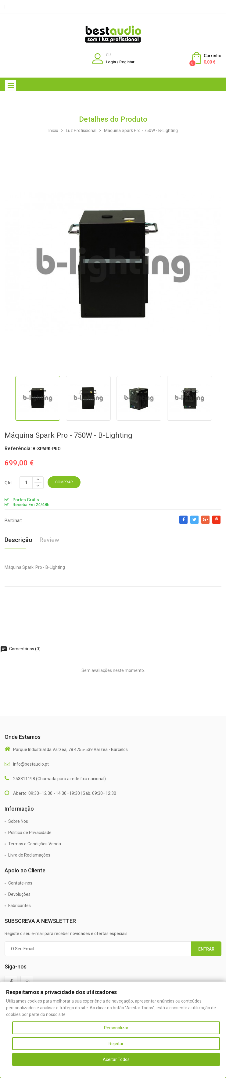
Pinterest (216, 522)
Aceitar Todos (116, 1059)
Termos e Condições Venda (34, 843)
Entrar (206, 949)
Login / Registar (120, 62)
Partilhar (183, 522)
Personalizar (116, 1027)
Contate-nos (20, 883)
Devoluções (19, 894)
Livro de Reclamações (29, 855)
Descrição (18, 540)
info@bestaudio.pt (31, 764)
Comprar (64, 482)
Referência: (18, 448)
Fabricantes (19, 905)
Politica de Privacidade (30, 832)
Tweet (194, 522)
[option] (37, 398)
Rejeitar (116, 1043)
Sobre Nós (18, 821)
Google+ (205, 522)
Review (49, 540)
